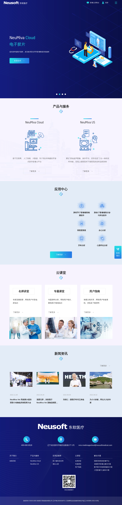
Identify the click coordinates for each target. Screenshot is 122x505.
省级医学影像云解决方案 (102, 464)
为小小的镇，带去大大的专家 (100, 401)
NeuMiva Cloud (35, 461)
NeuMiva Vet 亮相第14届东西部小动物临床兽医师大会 (21, 401)
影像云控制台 (93, 3)
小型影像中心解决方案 (101, 470)
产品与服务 (34, 456)
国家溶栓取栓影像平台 (101, 461)
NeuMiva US (34, 464)
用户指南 (78, 467)
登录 (105, 3)
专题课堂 (78, 464)
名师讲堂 (78, 461)
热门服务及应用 (58, 461)
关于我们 (13, 456)
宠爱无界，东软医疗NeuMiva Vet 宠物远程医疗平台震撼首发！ (47, 402)
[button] (56, 94)
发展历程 (13, 461)
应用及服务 (57, 456)
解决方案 (97, 456)
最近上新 (56, 464)
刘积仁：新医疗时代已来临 (73, 400)
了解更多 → (34, 171)
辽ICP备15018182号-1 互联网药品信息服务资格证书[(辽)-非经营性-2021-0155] (76, 501)
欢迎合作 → (19, 61)
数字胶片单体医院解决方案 (103, 467)
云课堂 (77, 456)
